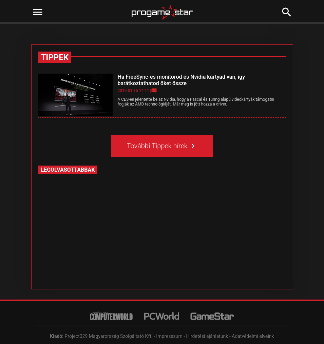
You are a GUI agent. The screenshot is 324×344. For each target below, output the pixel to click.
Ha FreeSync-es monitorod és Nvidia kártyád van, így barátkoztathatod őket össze (181, 80)
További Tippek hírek (162, 146)
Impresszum (169, 336)
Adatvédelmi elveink (253, 336)
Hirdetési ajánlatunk (207, 336)
